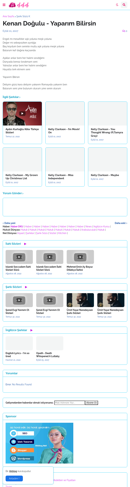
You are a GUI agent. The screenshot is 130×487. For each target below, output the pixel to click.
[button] (4, 5)
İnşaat (20, 233)
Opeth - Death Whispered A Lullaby (48, 355)
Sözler (52, 233)
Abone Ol (91, 402)
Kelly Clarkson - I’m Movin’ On (64, 131)
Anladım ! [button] (14, 478)
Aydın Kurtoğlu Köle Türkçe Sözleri (22, 131)
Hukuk (24, 229)
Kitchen (62, 233)
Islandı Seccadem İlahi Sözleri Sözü (18, 268)
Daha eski (120, 223)
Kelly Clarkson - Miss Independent (60, 177)
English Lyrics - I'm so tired (17, 355)
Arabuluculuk (88, 229)
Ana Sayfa (8, 16)
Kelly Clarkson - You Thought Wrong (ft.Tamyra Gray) (107, 132)
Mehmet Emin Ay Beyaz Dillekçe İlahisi (80, 268)
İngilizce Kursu (102, 226)
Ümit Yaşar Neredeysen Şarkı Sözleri (80, 311)
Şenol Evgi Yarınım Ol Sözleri (17, 311)
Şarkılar (30, 233)
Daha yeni (9, 223)
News (88, 226)
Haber (28, 226)
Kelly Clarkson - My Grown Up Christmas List (22, 177)
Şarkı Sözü (42, 233)
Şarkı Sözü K (23, 16)
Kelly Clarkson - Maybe (105, 175)
